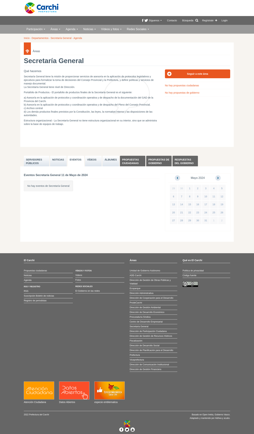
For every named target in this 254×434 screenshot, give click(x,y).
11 (213, 196)
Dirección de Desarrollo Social (144, 345)
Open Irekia (207, 414)
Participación (35, 29)
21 (181, 212)
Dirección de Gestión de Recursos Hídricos (151, 336)
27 (173, 220)
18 (213, 204)
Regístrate (208, 20)
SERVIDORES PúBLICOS (34, 161)
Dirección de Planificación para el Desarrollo (151, 350)
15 (189, 204)
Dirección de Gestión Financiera (145, 369)
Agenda (72, 29)
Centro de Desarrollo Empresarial (146, 322)
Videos (78, 275)
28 (181, 220)
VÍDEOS (91, 159)
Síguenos (155, 20)
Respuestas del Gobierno (184, 161)
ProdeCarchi (136, 302)
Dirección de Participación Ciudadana (148, 331)
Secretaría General (61, 38)
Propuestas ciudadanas (130, 161)
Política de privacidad (193, 270)
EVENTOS (75, 159)
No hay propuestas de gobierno (182, 92)
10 (205, 196)
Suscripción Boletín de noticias (39, 296)
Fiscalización (136, 341)
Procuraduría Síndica (140, 317)
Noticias (89, 29)
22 (189, 212)
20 (173, 212)
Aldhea (218, 418)
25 (213, 212)
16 (197, 204)
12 (221, 196)
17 (205, 204)
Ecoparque (135, 288)
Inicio (27, 38)
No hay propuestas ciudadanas (182, 85)
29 (173, 188)
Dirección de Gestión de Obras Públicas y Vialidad (150, 282)
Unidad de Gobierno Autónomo (145, 270)
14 (181, 204)
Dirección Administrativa (141, 293)
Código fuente (189, 275)
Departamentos (40, 38)
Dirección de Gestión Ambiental (145, 307)
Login (225, 20)
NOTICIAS (58, 159)
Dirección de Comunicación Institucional (149, 364)
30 (181, 188)
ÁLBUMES (111, 159)
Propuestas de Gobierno (158, 161)
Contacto (172, 20)
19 (221, 204)
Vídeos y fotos (111, 29)
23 (197, 212)
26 (221, 212)
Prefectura (135, 355)
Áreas (55, 29)
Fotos (78, 280)
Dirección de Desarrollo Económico (147, 312)
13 (173, 204)
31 (205, 220)
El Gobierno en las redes (87, 291)
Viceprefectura (137, 360)
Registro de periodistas (35, 300)
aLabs (227, 418)
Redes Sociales (138, 29)
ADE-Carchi (135, 275)
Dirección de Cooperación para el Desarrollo (151, 298)
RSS (26, 291)
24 (205, 212)
